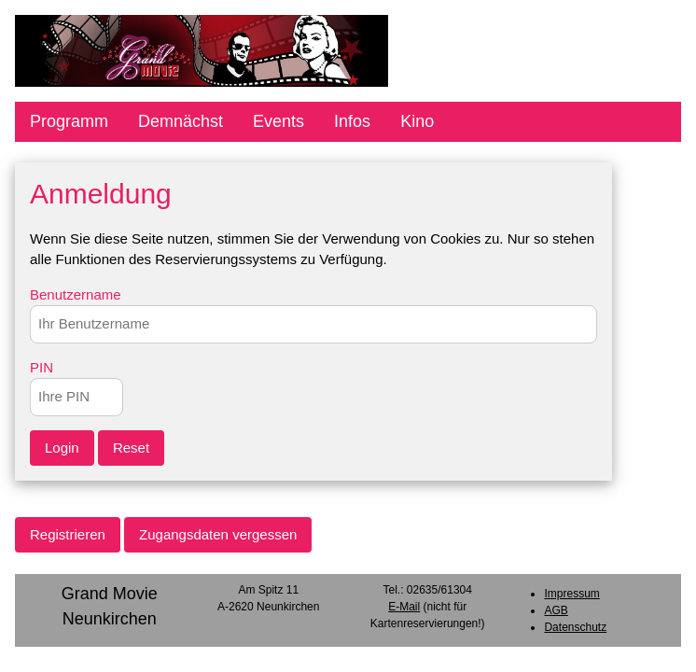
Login (62, 447)
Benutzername (75, 294)
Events (278, 121)
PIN (41, 367)
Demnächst (180, 121)
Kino (417, 121)
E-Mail (404, 606)
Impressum (571, 593)
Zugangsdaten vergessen (218, 534)
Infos (352, 121)
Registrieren (67, 534)
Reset (131, 447)
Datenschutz (575, 627)
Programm (69, 121)
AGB (555, 610)
